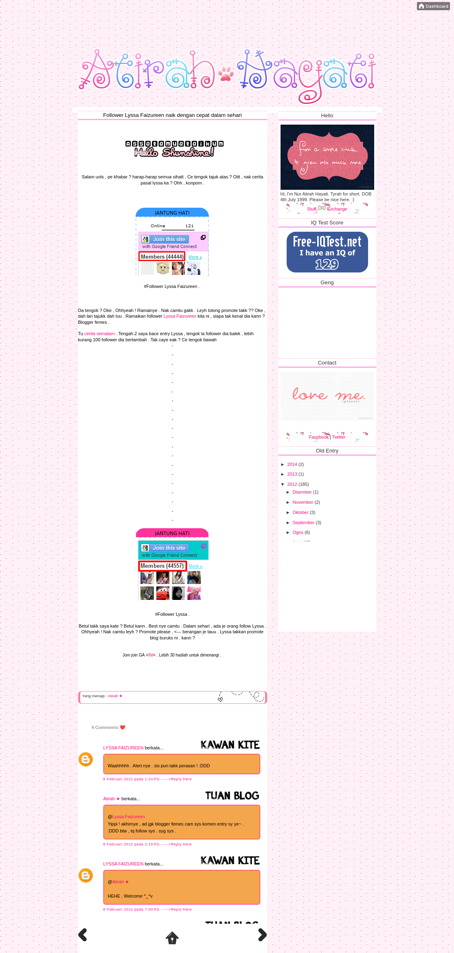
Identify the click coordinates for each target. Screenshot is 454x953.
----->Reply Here (176, 779)
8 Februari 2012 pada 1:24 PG (132, 779)
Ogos (299, 532)
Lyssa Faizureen (180, 316)
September (304, 522)
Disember (303, 492)
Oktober (301, 512)
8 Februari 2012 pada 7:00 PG (132, 909)
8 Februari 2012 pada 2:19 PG (132, 844)
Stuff (316, 208)
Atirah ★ (115, 696)
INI (150, 655)
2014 (293, 464)
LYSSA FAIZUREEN (123, 747)
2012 (293, 484)
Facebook (319, 437)
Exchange (337, 208)
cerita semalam (99, 333)
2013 (293, 474)
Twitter (338, 437)
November (304, 502)
